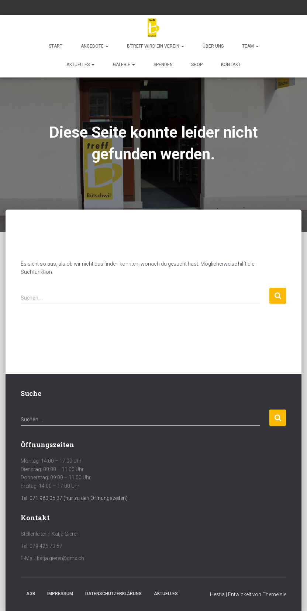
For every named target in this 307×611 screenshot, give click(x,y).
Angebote (94, 46)
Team (250, 46)
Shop (197, 64)
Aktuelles (80, 64)
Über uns (213, 46)
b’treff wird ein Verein (155, 46)
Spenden (163, 64)
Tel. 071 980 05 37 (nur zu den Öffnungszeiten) (74, 498)
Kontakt (231, 64)
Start (55, 46)
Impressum (60, 593)
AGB (30, 593)
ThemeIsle (274, 594)
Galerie (124, 64)
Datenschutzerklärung (113, 593)
